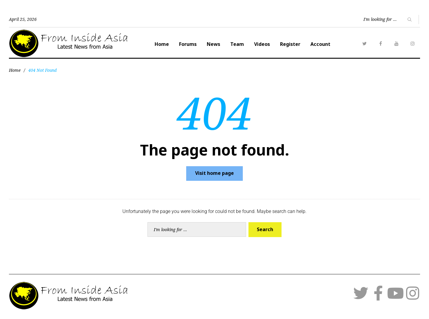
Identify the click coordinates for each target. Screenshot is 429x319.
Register (290, 44)
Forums (188, 44)
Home (162, 44)
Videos (262, 44)
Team (237, 44)
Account (320, 44)
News (213, 44)
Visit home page (214, 173)
